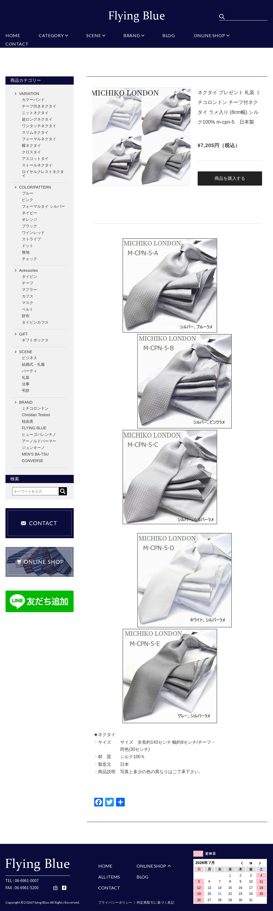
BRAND (131, 35)
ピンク (27, 200)
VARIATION (29, 93)
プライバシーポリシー (115, 902)
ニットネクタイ (35, 113)
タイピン (29, 276)
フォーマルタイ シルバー (43, 206)
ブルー (27, 193)
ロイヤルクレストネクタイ (43, 173)
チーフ (27, 283)
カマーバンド (33, 99)
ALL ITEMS (109, 876)
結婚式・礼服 (33, 364)
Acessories (28, 270)
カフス (27, 296)
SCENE (93, 35)
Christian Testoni (36, 415)
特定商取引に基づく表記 (155, 902)
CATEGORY (51, 35)
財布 (25, 316)
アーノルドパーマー (39, 441)
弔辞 (25, 390)
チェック (29, 259)
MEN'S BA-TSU (35, 454)
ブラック (29, 226)
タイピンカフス (35, 322)
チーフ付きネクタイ (39, 106)
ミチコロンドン (35, 408)
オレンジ (29, 219)
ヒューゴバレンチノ (39, 434)
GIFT (23, 334)
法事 (25, 384)
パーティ (29, 371)
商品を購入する (230, 178)
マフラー (29, 289)
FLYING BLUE (34, 428)
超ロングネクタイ (37, 119)
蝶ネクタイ (31, 145)
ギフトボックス (35, 340)
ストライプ (31, 239)
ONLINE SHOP (209, 35)
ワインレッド (33, 232)
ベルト (27, 309)
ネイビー (29, 213)
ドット (27, 245)
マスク (27, 302)
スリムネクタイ (35, 132)
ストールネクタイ (37, 165)
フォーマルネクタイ (39, 139)
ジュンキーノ (33, 447)
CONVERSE (32, 461)
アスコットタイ (35, 158)
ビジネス (29, 358)
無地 (25, 252)
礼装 (25, 377)
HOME (12, 35)
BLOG (168, 35)
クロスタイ (31, 152)
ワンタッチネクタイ (39, 126)
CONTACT (16, 44)
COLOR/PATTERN (35, 187)
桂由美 (27, 421)
